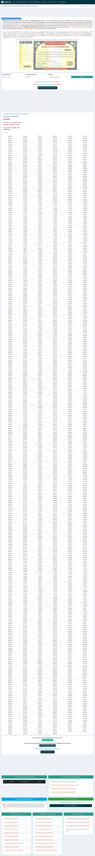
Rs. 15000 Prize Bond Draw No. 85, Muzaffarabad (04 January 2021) (65, 785)
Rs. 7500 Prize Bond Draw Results (11, 832)
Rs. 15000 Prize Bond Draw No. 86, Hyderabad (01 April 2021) (63, 781)
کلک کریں (78, 35)
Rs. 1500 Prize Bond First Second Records (44, 829)
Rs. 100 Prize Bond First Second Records (43, 818)
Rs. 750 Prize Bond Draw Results (11, 825)
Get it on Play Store (47, 752)
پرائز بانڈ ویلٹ (69, 33)
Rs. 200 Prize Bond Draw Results (11, 822)
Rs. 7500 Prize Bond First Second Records (44, 832)
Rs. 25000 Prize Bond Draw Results (11, 839)
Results (81, 6)
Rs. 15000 (86, 6)
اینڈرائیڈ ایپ (19, 35)
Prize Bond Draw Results (21, 1)
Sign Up (38, 84)
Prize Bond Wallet (62, 1)
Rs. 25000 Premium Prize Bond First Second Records (46, 843)
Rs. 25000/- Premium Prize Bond (34, 805)
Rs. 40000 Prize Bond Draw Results (11, 846)
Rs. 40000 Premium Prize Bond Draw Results (13, 850)
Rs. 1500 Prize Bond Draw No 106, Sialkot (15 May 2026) (78, 818)
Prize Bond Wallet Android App (31, 28)
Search (82, 76)
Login (34, 84)
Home (14, 1)
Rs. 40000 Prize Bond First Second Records (44, 846)
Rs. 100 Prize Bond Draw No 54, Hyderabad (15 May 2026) (78, 822)
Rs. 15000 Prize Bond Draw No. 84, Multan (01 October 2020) (63, 788)
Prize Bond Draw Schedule (33, 1)
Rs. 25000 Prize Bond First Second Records (44, 839)
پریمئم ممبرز (39, 33)
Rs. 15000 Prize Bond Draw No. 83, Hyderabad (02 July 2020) (63, 792)
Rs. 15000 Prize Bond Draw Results (11, 836)
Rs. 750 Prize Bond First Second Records (43, 825)
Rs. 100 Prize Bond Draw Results (11, 818)
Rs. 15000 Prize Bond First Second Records (44, 836)
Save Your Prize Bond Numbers (47, 87)
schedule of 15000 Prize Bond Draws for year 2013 (77, 25)
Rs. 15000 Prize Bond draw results (78, 27)
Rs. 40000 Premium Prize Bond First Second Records (46, 850)
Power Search (44, 1)
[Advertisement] (47, 12)
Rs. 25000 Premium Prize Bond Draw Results (13, 843)
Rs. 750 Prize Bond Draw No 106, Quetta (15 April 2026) (77, 825)
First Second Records (52, 1)
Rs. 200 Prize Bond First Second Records (43, 822)
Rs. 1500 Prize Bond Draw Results (11, 829)
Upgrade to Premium (16, 25)
